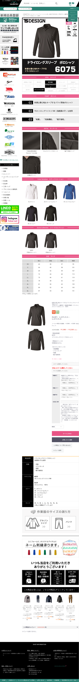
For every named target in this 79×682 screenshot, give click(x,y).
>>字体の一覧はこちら (66, 397)
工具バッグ (6, 186)
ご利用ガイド (73, 8)
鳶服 (4, 171)
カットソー (6, 174)
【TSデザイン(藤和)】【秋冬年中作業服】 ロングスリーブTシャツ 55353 (27, 608)
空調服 (5, 203)
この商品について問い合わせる (61, 445)
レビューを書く (57, 450)
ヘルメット (6, 192)
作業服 (5, 168)
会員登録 (49, 680)
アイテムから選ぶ (9, 164)
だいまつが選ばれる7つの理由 (26, 680)
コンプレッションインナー (11, 177)
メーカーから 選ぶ (26, 8)
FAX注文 (73, 19)
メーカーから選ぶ (44, 14)
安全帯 (5, 184)
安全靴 (5, 181)
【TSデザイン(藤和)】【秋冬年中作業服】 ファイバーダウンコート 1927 (59, 608)
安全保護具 (6, 195)
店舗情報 (56, 680)
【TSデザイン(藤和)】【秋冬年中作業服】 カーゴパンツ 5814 (38, 608)
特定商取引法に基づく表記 (69, 680)
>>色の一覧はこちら (66, 390)
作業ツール (6, 200)
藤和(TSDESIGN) (53, 14)
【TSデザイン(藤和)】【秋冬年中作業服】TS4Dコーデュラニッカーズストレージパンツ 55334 (70, 609)
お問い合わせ (40, 680)
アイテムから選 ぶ (11, 8)
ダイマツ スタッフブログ (59, 666)
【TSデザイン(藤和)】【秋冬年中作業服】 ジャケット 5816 (48, 608)
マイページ (72, 12)
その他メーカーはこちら (10, 160)
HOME (3, 680)
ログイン (73, 15)
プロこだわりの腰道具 (10, 189)
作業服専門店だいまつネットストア (31, 14)
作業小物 (6, 197)
